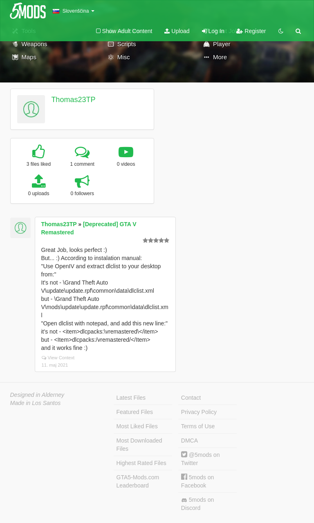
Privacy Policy (199, 412)
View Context (58, 357)
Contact (191, 397)
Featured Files (135, 412)
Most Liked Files (137, 426)
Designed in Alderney (37, 395)
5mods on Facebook (197, 481)
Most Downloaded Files (139, 444)
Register (251, 31)
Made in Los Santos (35, 403)
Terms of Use (198, 426)
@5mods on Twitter (200, 458)
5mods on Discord (197, 503)
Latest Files (131, 397)
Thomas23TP (73, 100)
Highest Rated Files (141, 463)
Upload (176, 31)
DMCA (189, 440)
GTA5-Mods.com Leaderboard (138, 481)
